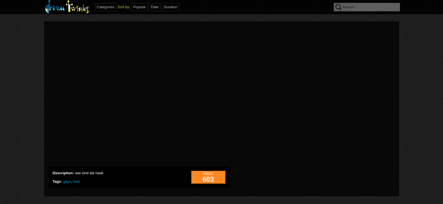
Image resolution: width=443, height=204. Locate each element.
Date (155, 7)
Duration (170, 7)
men (76, 181)
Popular (139, 7)
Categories (106, 7)
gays (67, 181)
